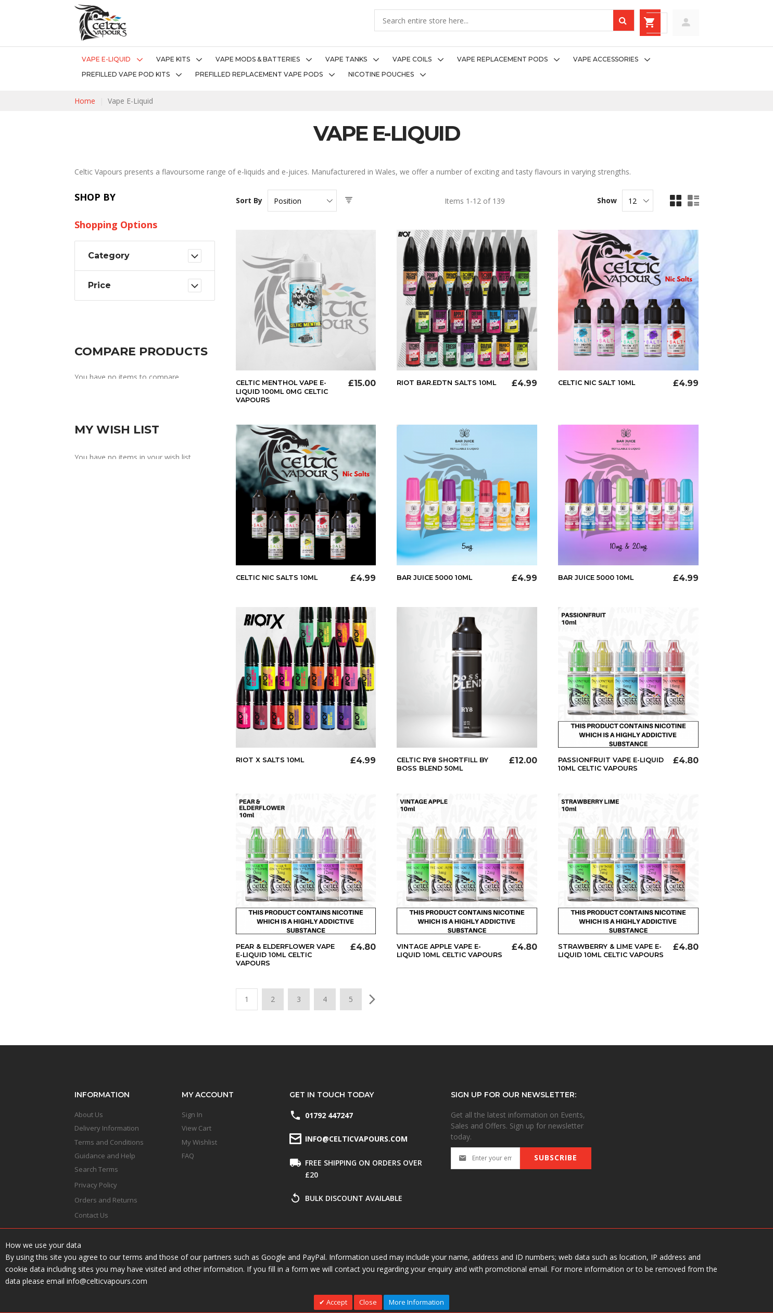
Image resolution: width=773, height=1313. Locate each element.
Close (368, 1302)
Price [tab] (99, 285)
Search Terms (96, 1169)
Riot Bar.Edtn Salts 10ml (450, 382)
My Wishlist (199, 1142)
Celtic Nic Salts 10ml (280, 576)
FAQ (188, 1155)
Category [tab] (109, 256)
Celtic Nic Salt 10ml (600, 382)
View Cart (196, 1128)
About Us (88, 1114)
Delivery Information (106, 1128)
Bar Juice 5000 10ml (438, 576)
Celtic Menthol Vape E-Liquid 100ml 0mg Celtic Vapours (287, 391)
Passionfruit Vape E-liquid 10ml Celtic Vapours (602, 767)
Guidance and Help (104, 1155)
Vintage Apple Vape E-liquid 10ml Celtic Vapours (443, 961)
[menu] (386, 67)
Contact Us (91, 1215)
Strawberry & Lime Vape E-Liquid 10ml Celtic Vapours (609, 961)
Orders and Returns (105, 1200)
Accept (336, 1302)
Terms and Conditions (109, 1142)
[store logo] (100, 22)
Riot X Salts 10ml (272, 758)
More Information (416, 1302)
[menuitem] (115, 59)
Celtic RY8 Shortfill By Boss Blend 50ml (447, 763)
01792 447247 (329, 1115)
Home (84, 101)
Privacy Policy (95, 1185)
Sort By (249, 200)
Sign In (192, 1114)
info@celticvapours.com (355, 1139)
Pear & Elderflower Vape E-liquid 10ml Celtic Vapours (289, 961)
